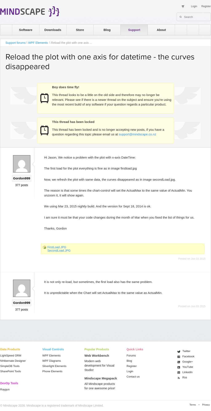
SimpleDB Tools (10, 366)
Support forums (15, 42)
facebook (202, 30)
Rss (184, 377)
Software (25, 30)
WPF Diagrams (51, 360)
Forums (131, 355)
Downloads (52, 30)
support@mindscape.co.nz (137, 134)
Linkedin (187, 372)
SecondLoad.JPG (59, 250)
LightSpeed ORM (10, 355)
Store (80, 30)
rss (179, 30)
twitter (191, 30)
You (187, 366)
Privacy (206, 404)
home (4, 30)
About (161, 30)
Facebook (188, 356)
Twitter (186, 351)
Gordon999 (21, 178)
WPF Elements (38, 42)
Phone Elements (52, 371)
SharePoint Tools (10, 371)
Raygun (5, 389)
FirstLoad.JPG (56, 247)
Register (206, 6)
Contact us (133, 376)
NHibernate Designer (13, 360)
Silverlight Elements (54, 366)
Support (134, 30)
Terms (193, 404)
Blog (107, 30)
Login (194, 6)
